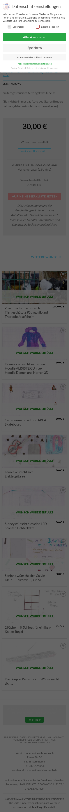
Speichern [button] (34, 48)
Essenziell (16, 26)
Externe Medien (47, 26)
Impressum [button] (53, 68)
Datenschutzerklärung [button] (36, 68)
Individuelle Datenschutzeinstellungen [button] (34, 64)
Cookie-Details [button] (18, 68)
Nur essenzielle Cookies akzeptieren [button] (34, 57)
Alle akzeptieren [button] (34, 37)
